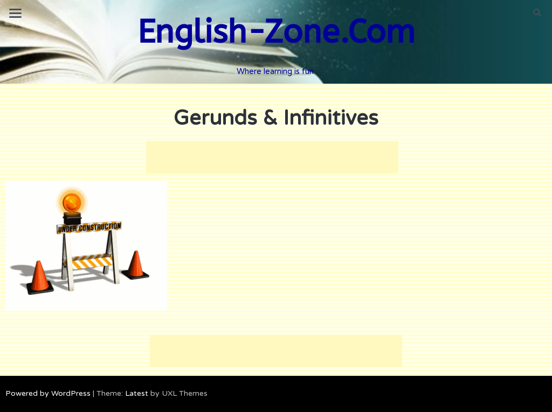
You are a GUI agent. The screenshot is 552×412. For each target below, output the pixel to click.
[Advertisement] (272, 157)
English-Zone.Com (276, 32)
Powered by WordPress (48, 393)
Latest (136, 393)
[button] (537, 12)
